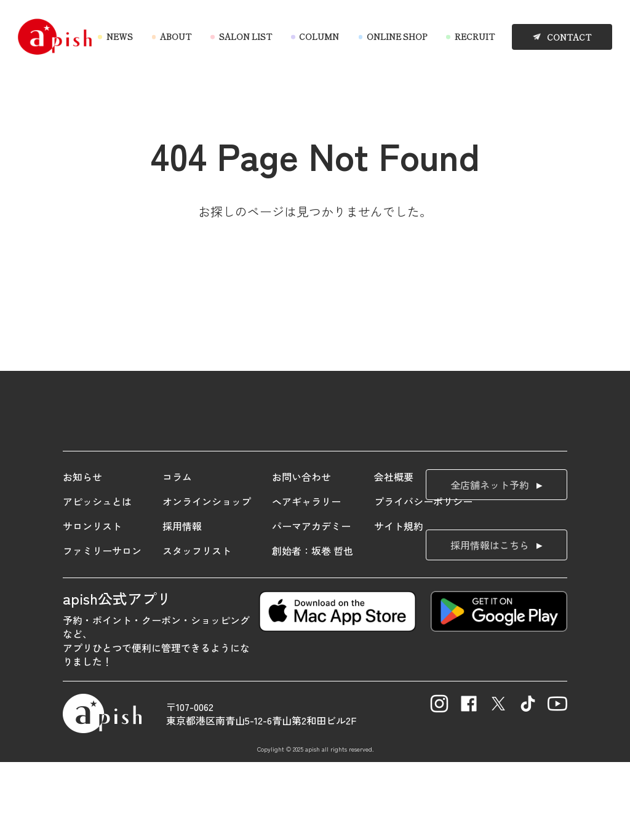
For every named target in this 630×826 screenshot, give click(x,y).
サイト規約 (398, 589)
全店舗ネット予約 (489, 548)
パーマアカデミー (311, 589)
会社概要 (393, 540)
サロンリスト (92, 589)
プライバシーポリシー (423, 565)
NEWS (119, 37)
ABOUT (175, 37)
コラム (177, 540)
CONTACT (569, 37)
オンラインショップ (206, 565)
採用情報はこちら (489, 609)
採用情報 (182, 589)
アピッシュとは (97, 565)
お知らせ (82, 540)
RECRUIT (475, 37)
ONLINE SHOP (397, 37)
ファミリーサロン (102, 614)
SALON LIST (245, 37)
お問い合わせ (301, 540)
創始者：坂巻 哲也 (312, 614)
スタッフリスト (196, 614)
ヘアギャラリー (306, 565)
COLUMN (319, 37)
